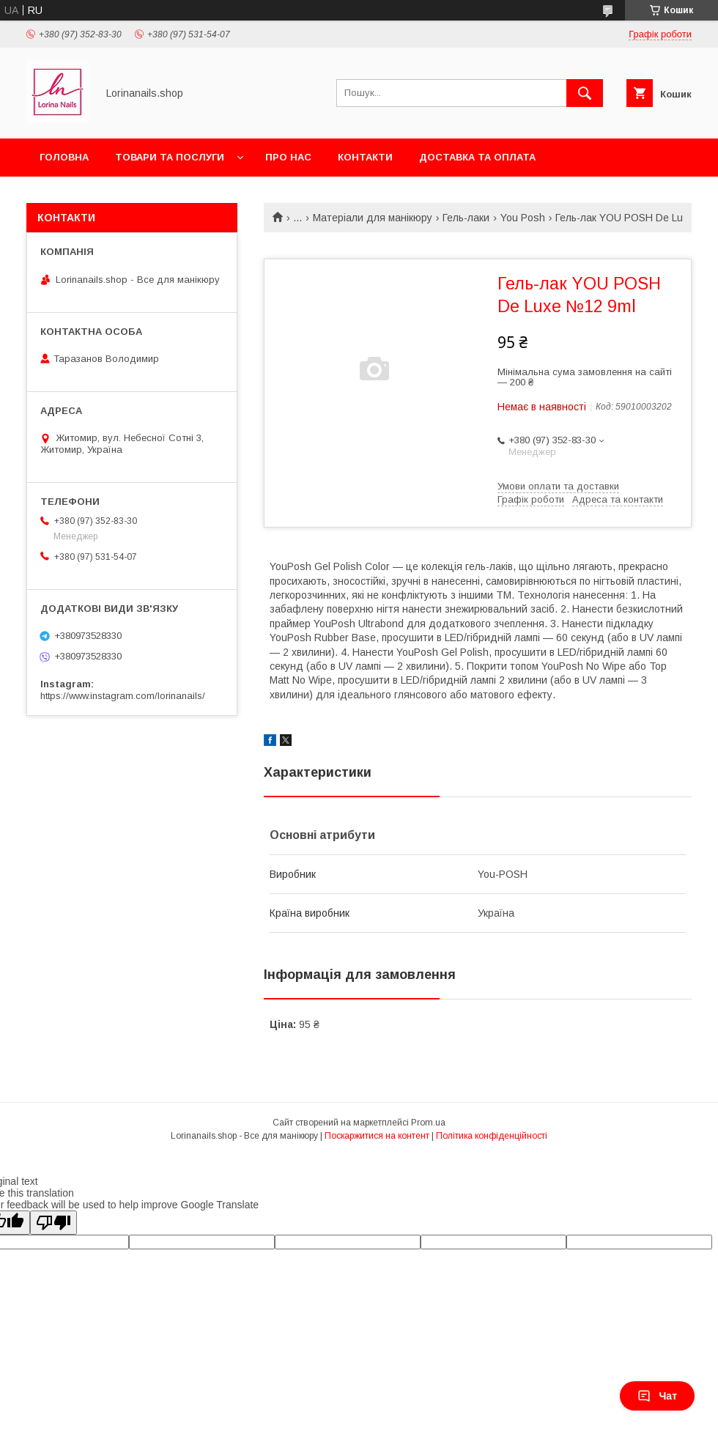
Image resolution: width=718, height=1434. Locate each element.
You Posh (522, 217)
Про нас (288, 157)
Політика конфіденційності (491, 1136)
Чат (657, 1395)
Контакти (365, 157)
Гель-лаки (466, 217)
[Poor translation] (53, 1223)
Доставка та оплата (477, 157)
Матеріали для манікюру (372, 217)
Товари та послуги (169, 157)
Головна (64, 157)
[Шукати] (584, 93)
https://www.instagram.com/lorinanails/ (122, 695)
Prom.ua (428, 1122)
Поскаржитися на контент (377, 1136)
